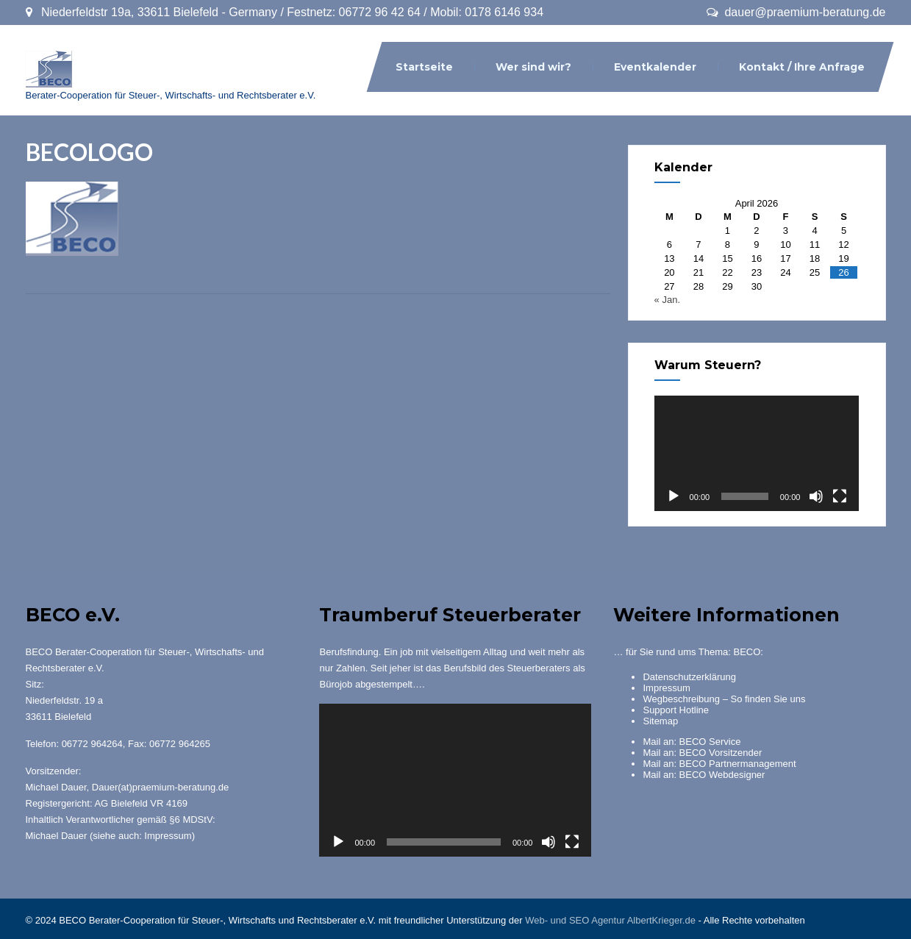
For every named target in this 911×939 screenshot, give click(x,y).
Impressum (167, 835)
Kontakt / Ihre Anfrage (802, 67)
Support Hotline (676, 709)
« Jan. (667, 299)
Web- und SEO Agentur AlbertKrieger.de (610, 920)
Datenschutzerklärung (689, 676)
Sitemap (660, 720)
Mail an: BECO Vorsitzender (702, 752)
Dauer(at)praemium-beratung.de (160, 787)
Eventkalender (655, 67)
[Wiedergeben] (673, 496)
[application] (757, 453)
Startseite (424, 67)
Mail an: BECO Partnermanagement (719, 763)
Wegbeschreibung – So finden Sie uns (724, 698)
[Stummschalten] (816, 496)
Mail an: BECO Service (691, 741)
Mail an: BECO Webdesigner (704, 774)
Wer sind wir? (533, 67)
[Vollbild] (839, 496)
